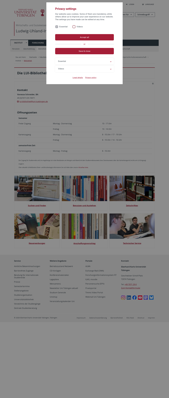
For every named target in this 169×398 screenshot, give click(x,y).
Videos (80, 26)
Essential (63, 26)
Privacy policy (90, 78)
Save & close (84, 51)
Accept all (84, 37)
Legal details (78, 78)
